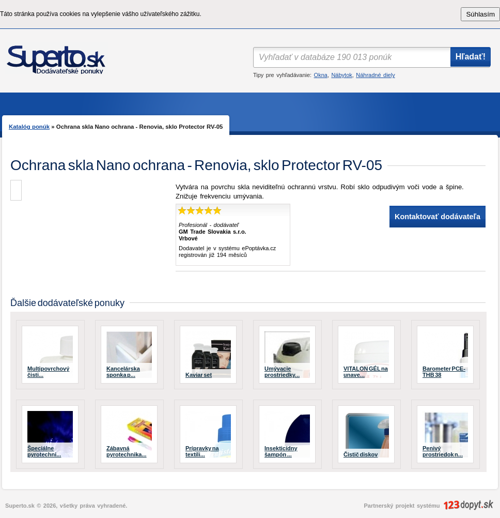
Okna (320, 75)
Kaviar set (198, 375)
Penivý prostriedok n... (443, 451)
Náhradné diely (375, 75)
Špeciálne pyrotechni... (44, 451)
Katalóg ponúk (29, 127)
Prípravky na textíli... (202, 451)
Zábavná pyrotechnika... (126, 451)
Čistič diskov (360, 454)
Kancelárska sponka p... (123, 371)
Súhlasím (480, 14)
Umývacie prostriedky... (282, 371)
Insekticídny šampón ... (281, 451)
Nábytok (341, 75)
